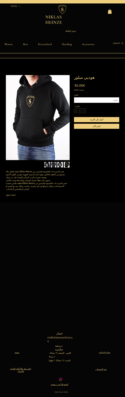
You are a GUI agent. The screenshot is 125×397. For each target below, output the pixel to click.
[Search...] (112, 43)
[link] (110, 11)
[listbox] (15, 6)
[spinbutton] (79, 111)
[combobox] (96, 100)
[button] (15, 6)
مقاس (76, 95)
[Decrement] (83, 111)
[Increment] (75, 111)
